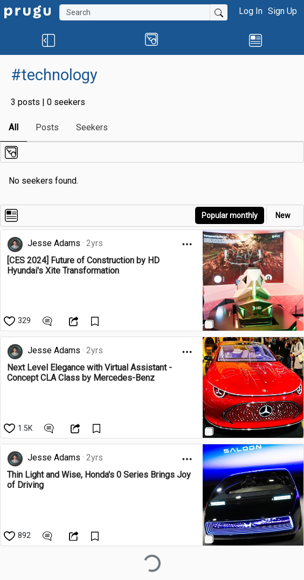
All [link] (13, 127)
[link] (27, 11)
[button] (48, 40)
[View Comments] (49, 320)
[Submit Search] (218, 12)
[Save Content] (96, 320)
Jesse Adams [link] (53, 243)
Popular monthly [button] (230, 215)
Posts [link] (47, 127)
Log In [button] (250, 11)
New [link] (283, 215)
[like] (18, 320)
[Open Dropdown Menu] (187, 244)
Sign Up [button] (282, 11)
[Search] (134, 12)
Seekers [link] (92, 127)
